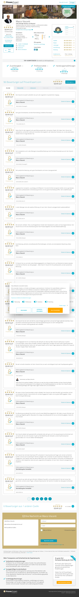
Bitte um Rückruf (47, 530)
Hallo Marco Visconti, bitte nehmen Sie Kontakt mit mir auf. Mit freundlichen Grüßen (21, 533)
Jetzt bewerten (8, 45)
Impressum (19, 298)
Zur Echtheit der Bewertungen (8, 41)
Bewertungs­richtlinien (53, 591)
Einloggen (72, 2)
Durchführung (56, 47)
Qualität (55, 40)
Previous (33, 37)
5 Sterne (66, 26)
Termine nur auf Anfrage (39, 44)
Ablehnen (24, 311)
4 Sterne (66, 28)
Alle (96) (8, 88)
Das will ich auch (63, 2)
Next (49, 37)
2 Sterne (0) (58, 88)
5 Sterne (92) (20, 88)
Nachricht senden (48, 541)
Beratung (55, 49)
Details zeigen (57, 306)
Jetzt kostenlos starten (64, 582)
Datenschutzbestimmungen (29, 298)
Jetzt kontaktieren (68, 6)
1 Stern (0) (70, 88)
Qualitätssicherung (61, 591)
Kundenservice (56, 54)
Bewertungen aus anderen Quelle (8, 36)
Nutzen (55, 43)
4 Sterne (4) (33, 88)
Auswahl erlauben (39, 311)
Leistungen (55, 45)
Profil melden (30, 552)
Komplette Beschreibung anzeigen (24, 29)
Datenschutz (68, 591)
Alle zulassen (55, 311)
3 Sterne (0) (45, 88)
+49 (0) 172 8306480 (23, 44)
